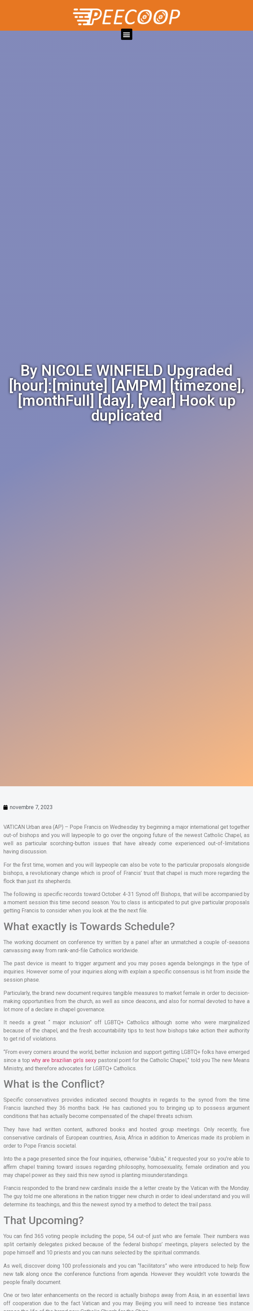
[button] (126, 34)
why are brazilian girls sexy (63, 1060)
